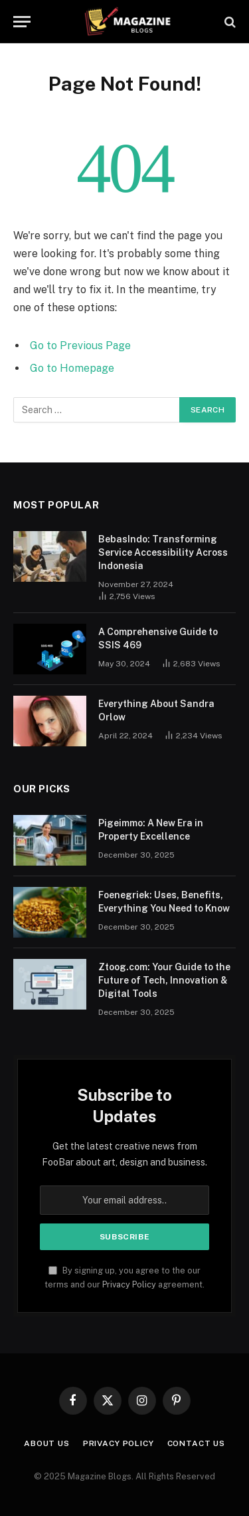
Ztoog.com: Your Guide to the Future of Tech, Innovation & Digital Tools (164, 980)
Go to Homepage (72, 368)
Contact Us (196, 1443)
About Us (47, 1443)
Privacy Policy (129, 1284)
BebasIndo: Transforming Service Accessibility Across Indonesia (163, 552)
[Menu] (22, 22)
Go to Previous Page (80, 345)
